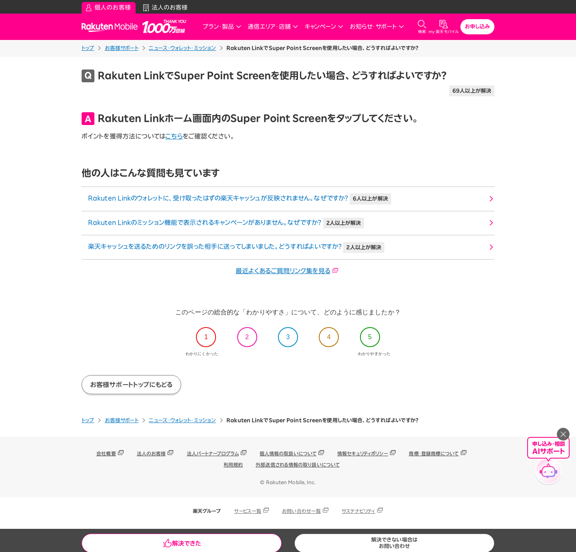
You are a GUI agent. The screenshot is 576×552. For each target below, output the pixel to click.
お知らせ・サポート (377, 27)
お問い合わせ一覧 (301, 510)
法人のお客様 (151, 453)
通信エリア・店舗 (273, 27)
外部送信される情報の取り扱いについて (298, 464)
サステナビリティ (358, 510)
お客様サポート (122, 48)
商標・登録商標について (433, 453)
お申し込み (477, 26)
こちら (173, 136)
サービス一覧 (248, 510)
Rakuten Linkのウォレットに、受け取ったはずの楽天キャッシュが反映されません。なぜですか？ (239, 199)
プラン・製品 (222, 27)
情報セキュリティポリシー (362, 453)
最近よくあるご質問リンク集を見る (287, 271)
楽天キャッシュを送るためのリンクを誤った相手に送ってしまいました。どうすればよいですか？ (236, 247)
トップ (88, 48)
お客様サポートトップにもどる (131, 384)
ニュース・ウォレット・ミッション (182, 48)
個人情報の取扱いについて (288, 453)
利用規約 (233, 464)
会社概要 (106, 453)
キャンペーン (323, 27)
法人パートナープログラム (213, 453)
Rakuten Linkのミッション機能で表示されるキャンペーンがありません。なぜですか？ (226, 223)
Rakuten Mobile (112, 27)
